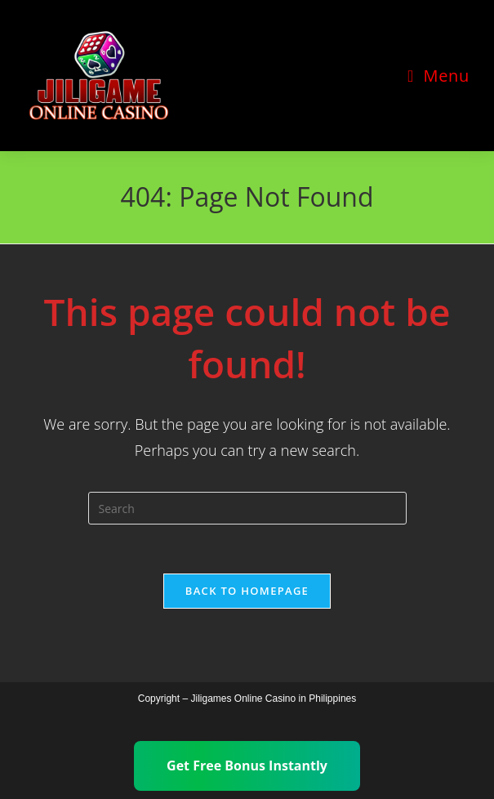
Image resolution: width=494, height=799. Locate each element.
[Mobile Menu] (438, 76)
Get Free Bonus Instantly (247, 765)
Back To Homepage (247, 590)
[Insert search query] (247, 508)
